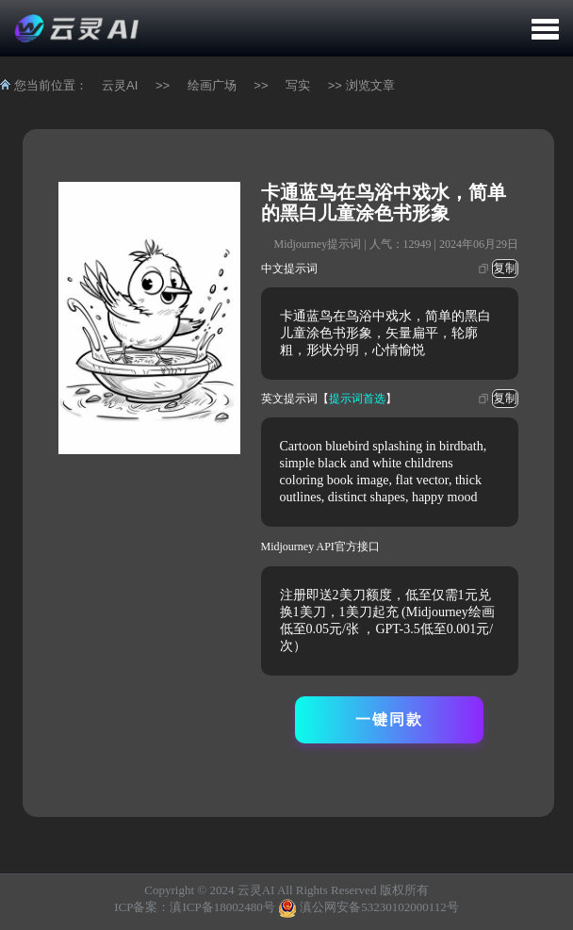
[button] (545, 28)
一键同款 (389, 719)
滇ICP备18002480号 (222, 907)
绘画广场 (212, 85)
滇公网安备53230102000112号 (379, 907)
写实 (298, 85)
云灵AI (120, 85)
